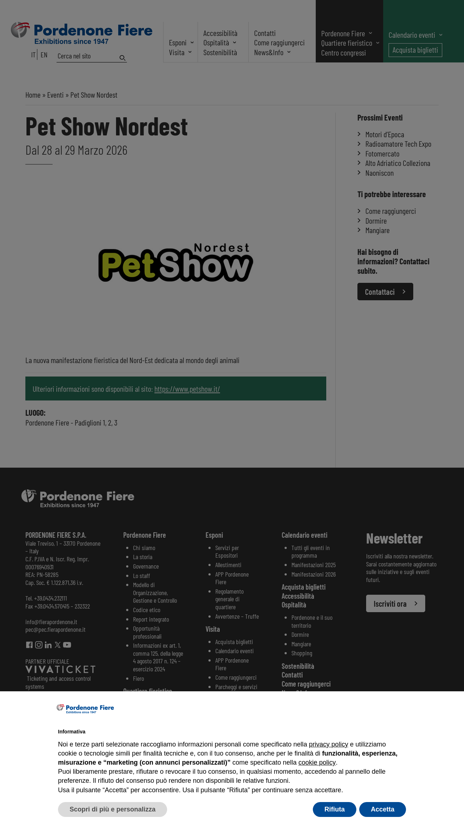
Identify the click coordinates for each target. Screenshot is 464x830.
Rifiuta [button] (334, 809)
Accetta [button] (382, 809)
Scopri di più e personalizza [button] (113, 809)
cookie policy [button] (316, 762)
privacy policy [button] (328, 744)
